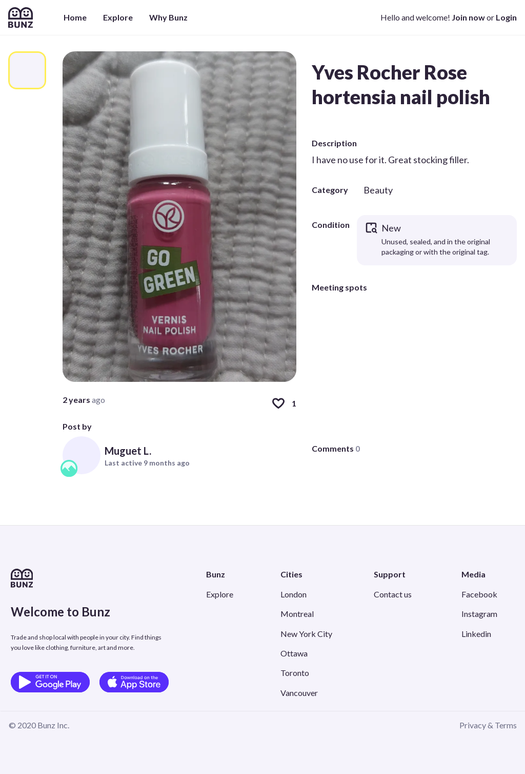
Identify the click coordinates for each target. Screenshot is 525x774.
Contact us (393, 594)
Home (75, 17)
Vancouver (299, 693)
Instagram (479, 613)
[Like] (278, 403)
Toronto (294, 673)
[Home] (20, 17)
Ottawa (294, 653)
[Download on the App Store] (134, 682)
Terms (506, 725)
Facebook (479, 594)
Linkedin (476, 633)
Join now (468, 17)
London (293, 594)
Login (506, 17)
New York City (306, 633)
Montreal (297, 613)
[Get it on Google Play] (50, 682)
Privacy (472, 725)
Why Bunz (168, 17)
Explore (118, 17)
